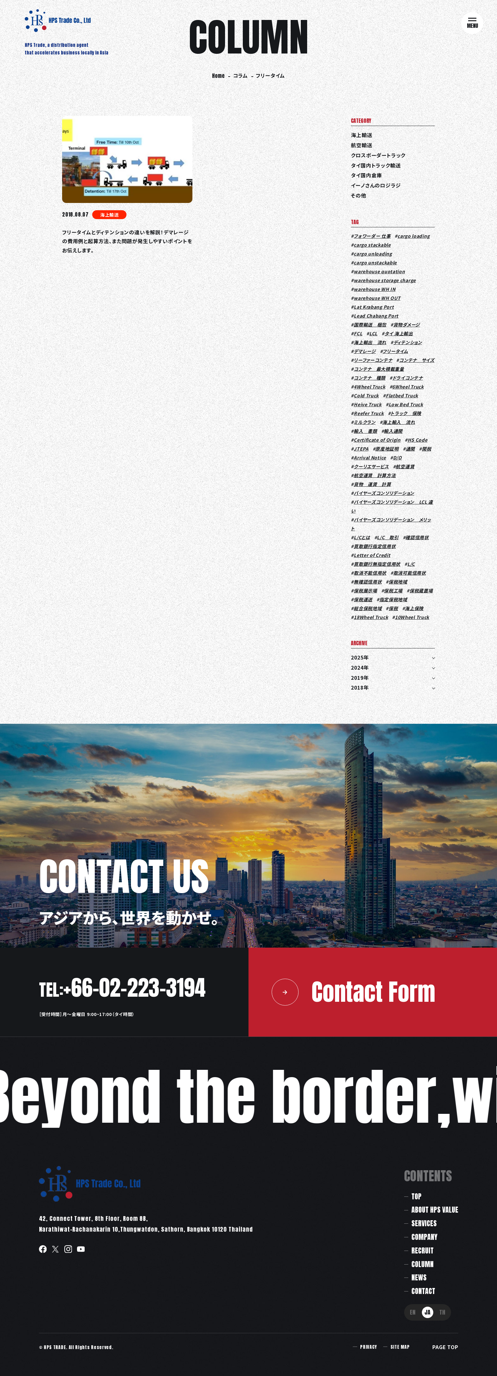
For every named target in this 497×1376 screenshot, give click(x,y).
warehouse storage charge (385, 280)
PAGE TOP (445, 1347)
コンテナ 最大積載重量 (379, 369)
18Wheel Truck (371, 617)
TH (442, 1312)
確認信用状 (417, 537)
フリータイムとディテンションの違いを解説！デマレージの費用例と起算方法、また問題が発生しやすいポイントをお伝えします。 (127, 241)
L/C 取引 (387, 537)
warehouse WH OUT (377, 298)
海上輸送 (109, 214)
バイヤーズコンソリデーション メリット (391, 524)
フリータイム (395, 351)
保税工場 (393, 590)
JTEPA (361, 448)
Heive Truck (368, 404)
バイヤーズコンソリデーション (384, 493)
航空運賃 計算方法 (375, 475)
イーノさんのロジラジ (376, 185)
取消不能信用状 (370, 573)
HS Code (418, 440)
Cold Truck (366, 395)
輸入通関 (393, 431)
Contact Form (353, 992)
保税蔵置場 (421, 590)
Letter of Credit (372, 555)
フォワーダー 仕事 (372, 236)
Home (218, 75)
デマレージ (365, 351)
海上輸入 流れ (398, 422)
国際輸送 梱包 (370, 324)
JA (427, 1312)
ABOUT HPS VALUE (434, 1209)
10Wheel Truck (412, 617)
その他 (358, 195)
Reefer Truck (369, 413)
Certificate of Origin (377, 440)
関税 (426, 448)
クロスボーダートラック (378, 155)
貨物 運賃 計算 (372, 484)
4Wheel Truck (369, 386)
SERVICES (424, 1223)
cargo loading (413, 236)
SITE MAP (400, 1347)
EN (413, 1312)
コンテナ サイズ (417, 360)
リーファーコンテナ (373, 360)
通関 (410, 448)
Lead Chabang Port (376, 315)
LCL (373, 333)
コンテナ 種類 (369, 378)
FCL (358, 333)
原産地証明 (387, 448)
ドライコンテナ (407, 378)
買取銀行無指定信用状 (377, 564)
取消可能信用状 (409, 573)
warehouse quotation (379, 271)
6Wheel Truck (407, 386)
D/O (397, 457)
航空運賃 (405, 466)
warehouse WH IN (375, 289)
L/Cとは (362, 537)
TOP (416, 1196)
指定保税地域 (393, 599)
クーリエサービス (371, 466)
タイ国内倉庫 (366, 175)
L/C (411, 564)
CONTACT (423, 1291)
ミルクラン (365, 422)
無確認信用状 (368, 581)
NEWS (419, 1277)
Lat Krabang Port (374, 307)
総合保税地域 (368, 608)
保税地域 (398, 581)
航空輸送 (361, 145)
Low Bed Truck (406, 404)
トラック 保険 (405, 413)
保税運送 (363, 599)
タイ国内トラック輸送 (376, 165)
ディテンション (407, 342)
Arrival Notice (370, 457)
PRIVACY (368, 1347)
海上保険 (414, 608)
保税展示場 (365, 590)
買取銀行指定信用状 (375, 546)
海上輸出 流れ (370, 342)
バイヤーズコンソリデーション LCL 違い (392, 506)
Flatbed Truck (402, 395)
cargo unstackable (375, 262)
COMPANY (424, 1237)
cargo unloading (373, 253)
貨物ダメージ (406, 324)
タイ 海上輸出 (398, 333)
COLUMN (422, 1264)
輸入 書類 (365, 431)
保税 (393, 608)
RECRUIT (422, 1250)
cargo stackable (372, 245)
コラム (240, 75)
